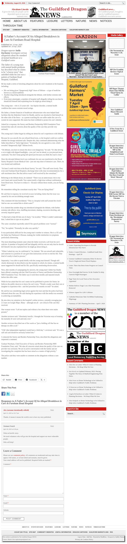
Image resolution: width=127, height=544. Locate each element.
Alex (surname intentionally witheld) (16, 410)
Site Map (6, 30)
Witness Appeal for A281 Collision (81, 292)
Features (37, 21)
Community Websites (21, 30)
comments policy (19, 455)
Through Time (13, 25)
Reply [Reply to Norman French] (52, 426)
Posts (83, 537)
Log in (80, 537)
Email (6, 503)
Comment (7, 464)
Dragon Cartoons (59, 30)
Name (5, 496)
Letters (67, 21)
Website (6, 510)
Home (7, 21)
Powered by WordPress (100, 537)
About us (20, 21)
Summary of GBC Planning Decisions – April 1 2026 (87, 303)
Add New (89, 537)
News (93, 21)
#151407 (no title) (20, 532)
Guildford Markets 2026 (79, 30)
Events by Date (37, 527)
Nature (81, 21)
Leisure (52, 21)
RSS (111, 532)
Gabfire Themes (119, 537)
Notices (106, 21)
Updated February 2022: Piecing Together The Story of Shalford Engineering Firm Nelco (85, 373)
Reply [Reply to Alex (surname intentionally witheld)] (52, 410)
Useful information (40, 30)
